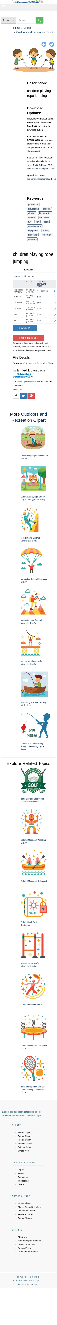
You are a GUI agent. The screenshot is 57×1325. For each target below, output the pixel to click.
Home (16, 27)
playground (33, 209)
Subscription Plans (26, 381)
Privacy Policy (24, 1248)
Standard (31, 277)
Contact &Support (26, 1244)
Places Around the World (29, 1207)
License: (17, 276)
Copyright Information (28, 1251)
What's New (23, 1151)
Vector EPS (17, 297)
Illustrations (23, 1181)
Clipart (27, 27)
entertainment (34, 226)
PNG (15, 315)
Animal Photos (25, 1218)
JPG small (17, 309)
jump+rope (33, 204)
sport (46, 222)
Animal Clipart (24, 1136)
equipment (33, 230)
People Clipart (24, 1140)
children (47, 209)
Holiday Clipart (25, 1143)
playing (31, 213)
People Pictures (25, 1214)
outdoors (32, 239)
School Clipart (24, 1132)
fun (29, 222)
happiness (44, 217)
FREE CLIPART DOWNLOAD (18, 291)
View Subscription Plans (43, 168)
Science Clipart (25, 1147)
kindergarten (45, 213)
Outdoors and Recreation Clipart (34, 32)
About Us (22, 1237)
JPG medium (18, 303)
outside (31, 217)
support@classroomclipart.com (41, 179)
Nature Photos (24, 1203)
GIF (15, 321)
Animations (23, 1177)
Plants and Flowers (27, 1210)
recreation (46, 235)
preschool (32, 235)
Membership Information (29, 1240)
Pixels (29, 282)
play (37, 222)
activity (45, 230)
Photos (21, 1173)
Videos (21, 1184)
